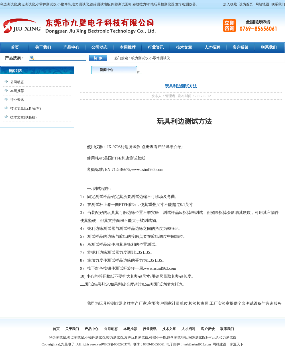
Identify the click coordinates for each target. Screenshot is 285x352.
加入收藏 (230, 4)
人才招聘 (212, 47)
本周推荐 (128, 47)
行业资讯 (156, 47)
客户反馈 (241, 47)
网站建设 (219, 344)
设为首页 (246, 4)
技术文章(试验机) (23, 117)
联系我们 (278, 4)
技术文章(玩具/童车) (25, 108)
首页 (15, 47)
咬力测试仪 (139, 58)
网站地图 (262, 4)
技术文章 (184, 47)
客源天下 (236, 344)
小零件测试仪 (159, 58)
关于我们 (43, 47)
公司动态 (99, 47)
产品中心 (71, 47)
